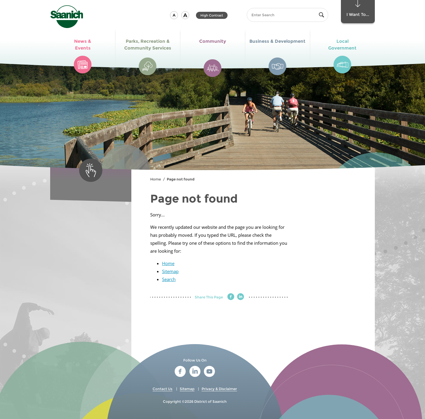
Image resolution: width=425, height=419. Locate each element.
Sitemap (170, 271)
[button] (174, 15)
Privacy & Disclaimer (219, 389)
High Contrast (211, 15)
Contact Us (162, 389)
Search (169, 279)
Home (155, 179)
